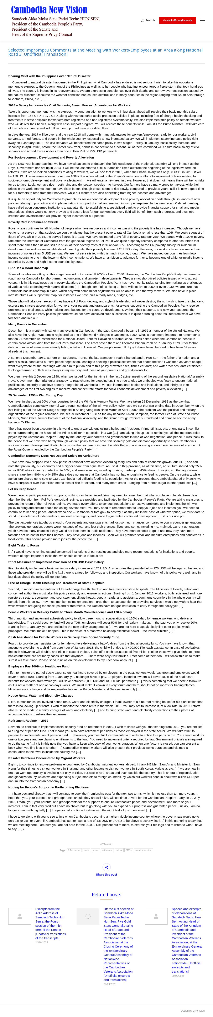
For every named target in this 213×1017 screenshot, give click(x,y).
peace (96, 850)
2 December (74, 850)
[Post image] (19, 916)
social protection (143, 850)
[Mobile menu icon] (202, 20)
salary (119, 850)
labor (86, 850)
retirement (107, 850)
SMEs (129, 850)
